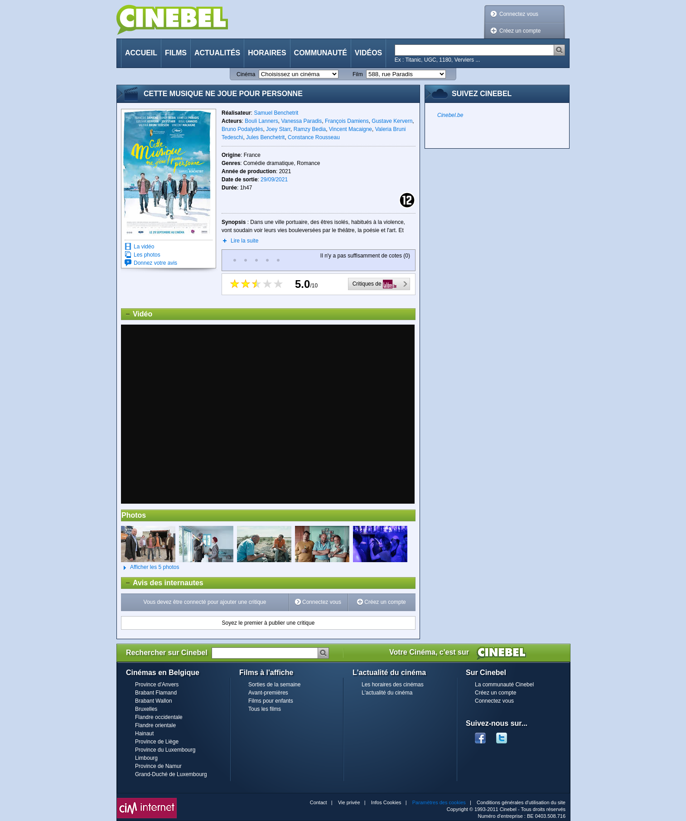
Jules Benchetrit (265, 137)
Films (176, 53)
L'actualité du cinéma (387, 693)
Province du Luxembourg (165, 750)
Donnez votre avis (155, 263)
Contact (318, 802)
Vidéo (136, 314)
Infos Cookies (386, 802)
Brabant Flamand (156, 693)
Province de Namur (158, 766)
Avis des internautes (162, 583)
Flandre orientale (155, 725)
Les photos (147, 255)
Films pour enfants (270, 701)
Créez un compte (520, 31)
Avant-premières (268, 693)
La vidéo (144, 246)
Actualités (217, 53)
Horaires (267, 53)
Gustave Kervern (392, 121)
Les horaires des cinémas (393, 684)
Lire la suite (244, 241)
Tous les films (264, 709)
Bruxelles (146, 709)
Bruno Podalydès (242, 129)
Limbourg (146, 758)
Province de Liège (157, 741)
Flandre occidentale (159, 717)
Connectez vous (518, 14)
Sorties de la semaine (274, 684)
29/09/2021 (274, 179)
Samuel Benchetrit (276, 113)
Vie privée (349, 802)
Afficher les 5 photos (150, 567)
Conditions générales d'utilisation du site (521, 802)
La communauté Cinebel (504, 684)
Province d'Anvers (157, 684)
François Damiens (347, 121)
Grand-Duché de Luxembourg (171, 774)
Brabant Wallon (153, 701)
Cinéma (246, 74)
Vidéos (368, 53)
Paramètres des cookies (439, 802)
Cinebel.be (450, 115)
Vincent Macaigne (350, 129)
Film (358, 74)
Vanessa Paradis (301, 121)
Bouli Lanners (261, 121)
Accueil (141, 53)
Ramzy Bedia (310, 129)
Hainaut (144, 733)
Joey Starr (278, 129)
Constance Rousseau (314, 137)
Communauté (320, 53)
